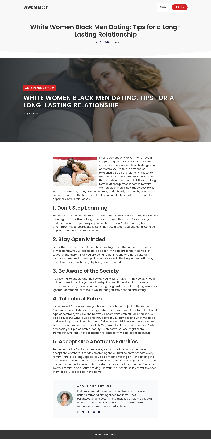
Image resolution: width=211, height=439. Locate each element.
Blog (163, 7)
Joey (115, 42)
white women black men (40, 87)
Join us (180, 7)
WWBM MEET (35, 7)
